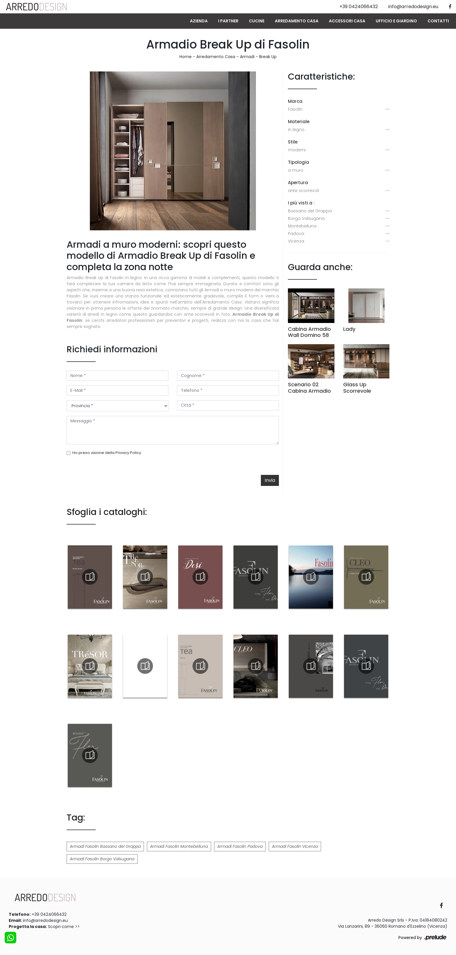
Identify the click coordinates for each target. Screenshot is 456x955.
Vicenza (296, 241)
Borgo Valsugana (306, 218)
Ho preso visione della (106, 452)
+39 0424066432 (49, 914)
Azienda (199, 21)
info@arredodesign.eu (45, 920)
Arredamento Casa (296, 21)
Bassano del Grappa (310, 211)
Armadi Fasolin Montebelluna (179, 846)
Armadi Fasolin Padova (240, 846)
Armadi (247, 57)
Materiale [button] (298, 122)
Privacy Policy (128, 452)
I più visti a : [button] (301, 203)
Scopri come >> (64, 926)
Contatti (438, 21)
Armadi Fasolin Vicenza (295, 846)
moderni (297, 150)
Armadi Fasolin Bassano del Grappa (105, 846)
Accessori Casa (347, 21)
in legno (296, 129)
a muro (295, 170)
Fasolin (295, 109)
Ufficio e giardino (396, 21)
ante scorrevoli (303, 190)
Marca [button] (295, 101)
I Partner (228, 21)
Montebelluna (302, 226)
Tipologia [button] (298, 162)
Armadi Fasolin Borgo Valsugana (102, 859)
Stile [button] (293, 142)
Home (185, 57)
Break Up (268, 57)
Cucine (256, 21)
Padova (296, 233)
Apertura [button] (298, 182)
